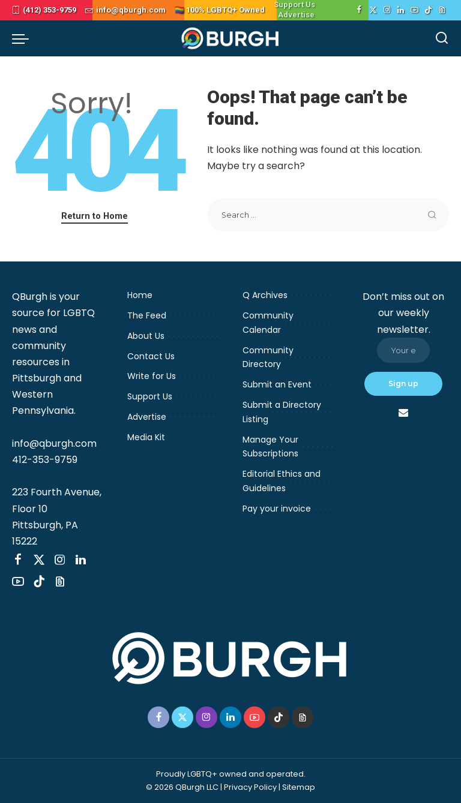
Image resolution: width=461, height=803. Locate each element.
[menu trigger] (23, 38)
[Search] (442, 38)
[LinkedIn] (401, 10)
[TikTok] (428, 10)
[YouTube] (414, 10)
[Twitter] (373, 10)
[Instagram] (387, 10)
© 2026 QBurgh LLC (182, 787)
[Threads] (442, 10)
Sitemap (298, 787)
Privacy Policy (250, 787)
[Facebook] (359, 10)
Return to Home (94, 215)
